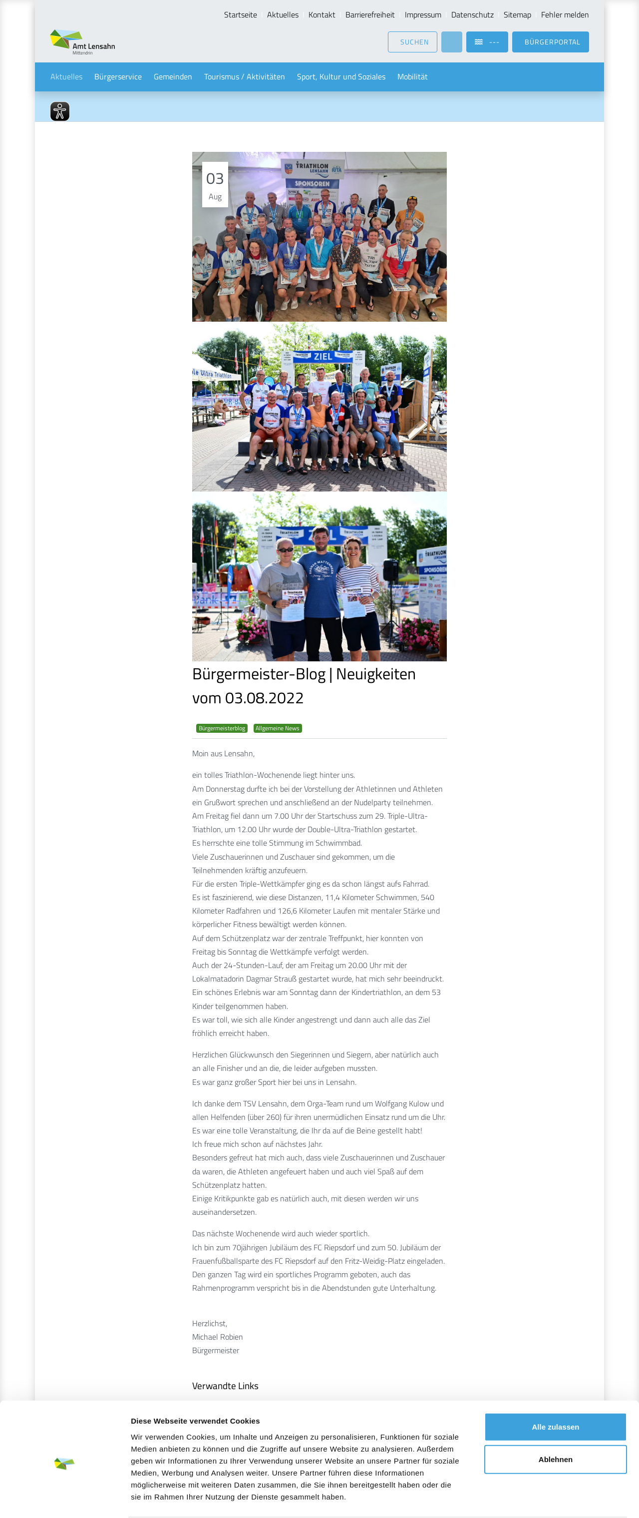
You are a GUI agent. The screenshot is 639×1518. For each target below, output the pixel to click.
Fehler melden (565, 14)
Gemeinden (173, 77)
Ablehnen (556, 1421)
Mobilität (412, 77)
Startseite (240, 14)
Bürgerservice (118, 77)
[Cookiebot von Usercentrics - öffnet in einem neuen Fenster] (64, 1498)
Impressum (423, 14)
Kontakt (322, 14)
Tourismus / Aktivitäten (244, 77)
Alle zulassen (555, 1388)
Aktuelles (283, 14)
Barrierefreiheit (370, 14)
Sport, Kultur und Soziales (341, 77)
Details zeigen (531, 1498)
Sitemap (517, 14)
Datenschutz (472, 14)
